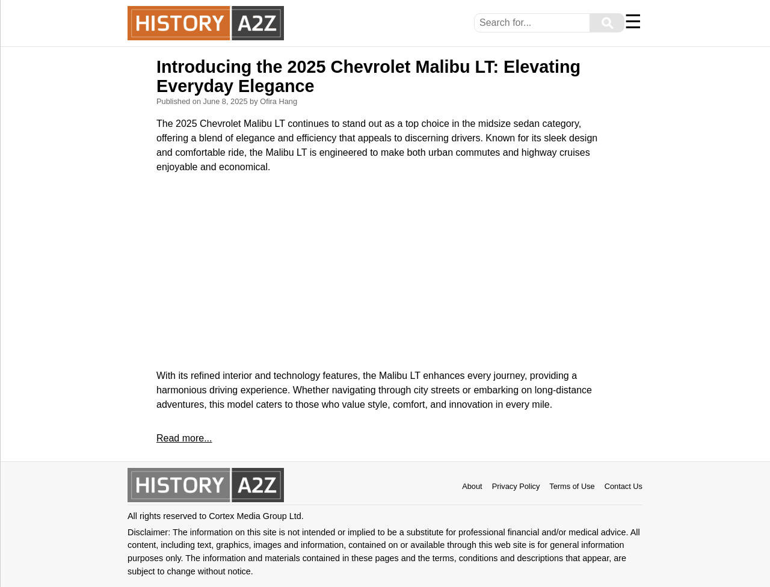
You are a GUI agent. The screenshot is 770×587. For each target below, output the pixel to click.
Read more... (184, 438)
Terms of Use (571, 486)
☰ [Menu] (633, 21)
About (472, 486)
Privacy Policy (516, 486)
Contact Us (623, 486)
